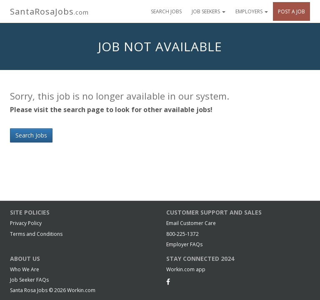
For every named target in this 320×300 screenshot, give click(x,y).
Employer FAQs (184, 244)
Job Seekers (208, 11)
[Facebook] (168, 281)
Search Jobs (166, 11)
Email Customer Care (191, 223)
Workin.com (81, 290)
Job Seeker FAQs (29, 279)
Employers (251, 11)
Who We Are (24, 269)
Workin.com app (185, 269)
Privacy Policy (26, 223)
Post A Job (291, 11)
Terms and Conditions (36, 234)
